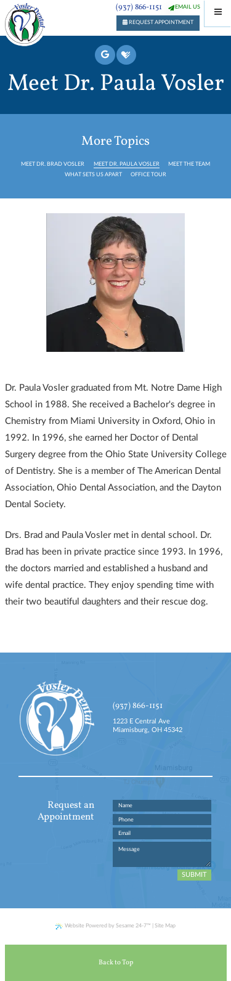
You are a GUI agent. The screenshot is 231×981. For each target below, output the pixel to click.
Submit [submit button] (194, 874)
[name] (162, 806)
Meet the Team (189, 164)
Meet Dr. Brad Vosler (52, 164)
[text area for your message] (162, 854)
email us (187, 7)
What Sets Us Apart (93, 174)
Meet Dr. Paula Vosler (127, 164)
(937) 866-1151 (139, 7)
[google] (105, 55)
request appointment (158, 22)
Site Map (165, 926)
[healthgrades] (126, 55)
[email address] (162, 833)
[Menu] (218, 13)
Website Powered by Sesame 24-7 (103, 926)
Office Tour (148, 174)
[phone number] (162, 820)
